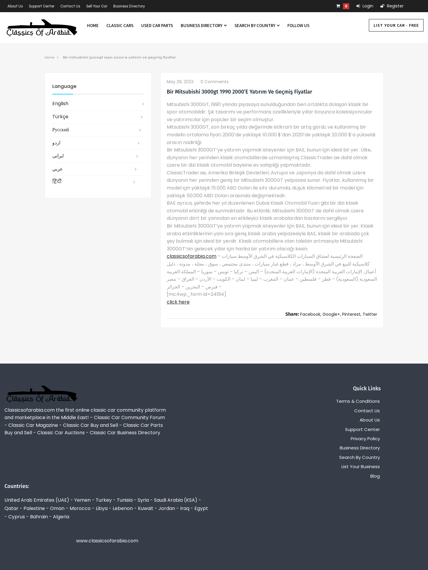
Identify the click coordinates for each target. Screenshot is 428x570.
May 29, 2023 (180, 82)
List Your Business (361, 466)
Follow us (298, 25)
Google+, (331, 314)
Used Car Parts (157, 25)
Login (364, 6)
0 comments (215, 82)
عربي (57, 168)
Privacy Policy (365, 438)
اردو (56, 142)
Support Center (41, 6)
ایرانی (58, 155)
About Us (15, 6)
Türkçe (60, 116)
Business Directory (129, 6)
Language (64, 86)
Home (93, 25)
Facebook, (310, 314)
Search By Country (257, 25)
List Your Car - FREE (396, 25)
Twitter (370, 314)
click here (178, 302)
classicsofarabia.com (191, 256)
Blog (375, 476)
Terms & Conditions (358, 401)
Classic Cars (119, 25)
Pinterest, (351, 314)
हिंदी (57, 181)
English (60, 103)
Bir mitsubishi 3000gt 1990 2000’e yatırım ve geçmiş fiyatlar (119, 57)
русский (60, 129)
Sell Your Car (96, 6)
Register (392, 6)
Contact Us (70, 6)
